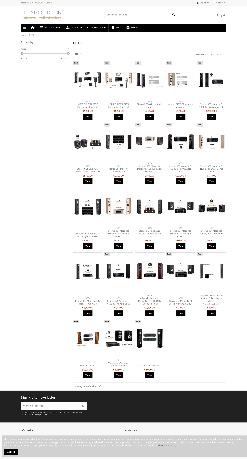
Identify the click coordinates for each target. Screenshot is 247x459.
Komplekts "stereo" (87, 365)
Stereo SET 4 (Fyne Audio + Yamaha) (149, 105)
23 (219, 54)
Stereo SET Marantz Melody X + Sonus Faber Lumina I (149, 169)
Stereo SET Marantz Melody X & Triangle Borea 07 (118, 234)
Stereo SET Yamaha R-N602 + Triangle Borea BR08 (211, 169)
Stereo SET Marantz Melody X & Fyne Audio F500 (212, 234)
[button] (96, 28)
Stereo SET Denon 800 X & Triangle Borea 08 (88, 235)
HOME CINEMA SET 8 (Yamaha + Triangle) (87, 105)
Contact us (37, 3)
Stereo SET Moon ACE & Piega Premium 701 (87, 302)
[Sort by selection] (204, 54)
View (87, 116)
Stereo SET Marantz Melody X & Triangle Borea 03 (180, 234)
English (203, 3)
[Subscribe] (83, 406)
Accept (11, 451)
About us (25, 3)
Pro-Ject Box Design (211, 304)
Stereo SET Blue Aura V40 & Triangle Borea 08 (149, 234)
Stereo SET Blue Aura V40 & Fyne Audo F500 (88, 170)
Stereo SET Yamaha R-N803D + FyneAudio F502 (180, 169)
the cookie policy (167, 445)
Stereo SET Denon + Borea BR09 (118, 170)
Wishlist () (219, 3)
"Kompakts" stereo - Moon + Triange (118, 364)
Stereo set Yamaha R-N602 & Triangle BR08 (118, 302)
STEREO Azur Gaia (149, 365)
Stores (49, 3)
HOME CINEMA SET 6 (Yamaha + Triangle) (118, 105)
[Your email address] (50, 406)
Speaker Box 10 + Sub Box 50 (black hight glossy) (212, 298)
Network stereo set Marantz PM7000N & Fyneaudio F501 (149, 301)
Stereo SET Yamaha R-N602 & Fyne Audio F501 (211, 105)
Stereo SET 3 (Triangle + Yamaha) (180, 105)
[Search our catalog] (173, 14)
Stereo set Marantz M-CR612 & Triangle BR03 (181, 302)
